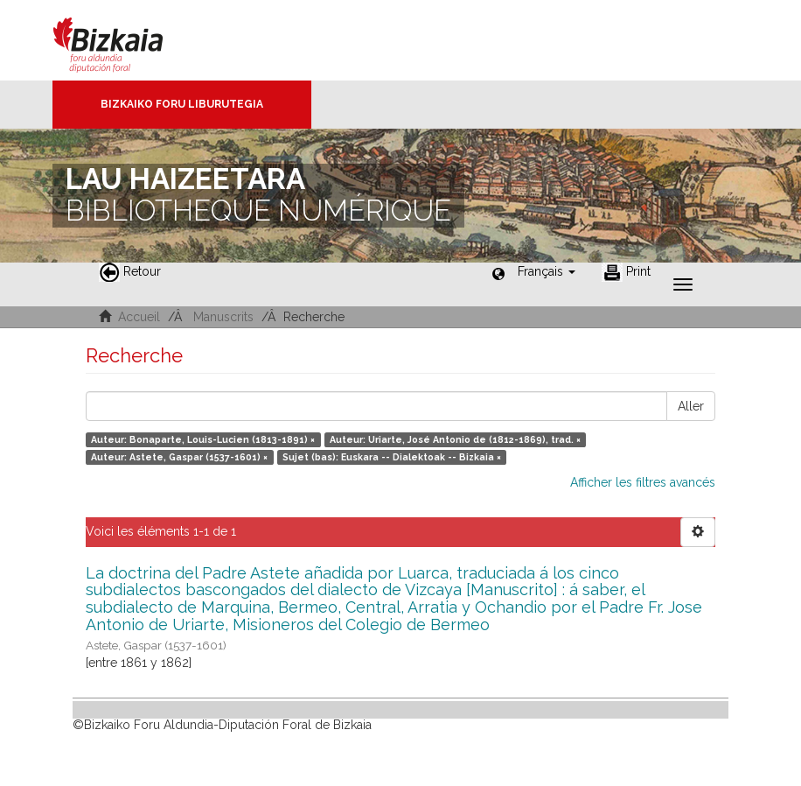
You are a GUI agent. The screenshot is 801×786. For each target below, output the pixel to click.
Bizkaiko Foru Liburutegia (182, 104)
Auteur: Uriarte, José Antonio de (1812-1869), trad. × (455, 439)
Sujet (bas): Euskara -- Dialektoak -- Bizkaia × (391, 457)
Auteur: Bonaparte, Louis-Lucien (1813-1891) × (203, 439)
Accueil (139, 317)
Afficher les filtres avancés (642, 482)
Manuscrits (223, 317)
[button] (547, 271)
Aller (691, 406)
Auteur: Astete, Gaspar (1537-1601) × (179, 457)
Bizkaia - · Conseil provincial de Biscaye (126, 40)
